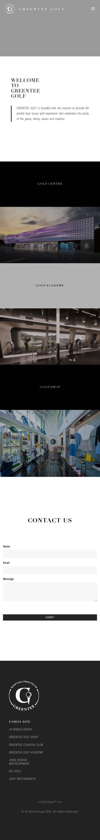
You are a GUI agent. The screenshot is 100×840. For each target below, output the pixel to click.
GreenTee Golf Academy (26, 752)
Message (8, 579)
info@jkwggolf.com (50, 801)
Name (6, 546)
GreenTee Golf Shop (23, 737)
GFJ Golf (15, 771)
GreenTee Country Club (26, 744)
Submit (50, 617)
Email (6, 563)
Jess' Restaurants (22, 778)
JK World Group (20, 729)
